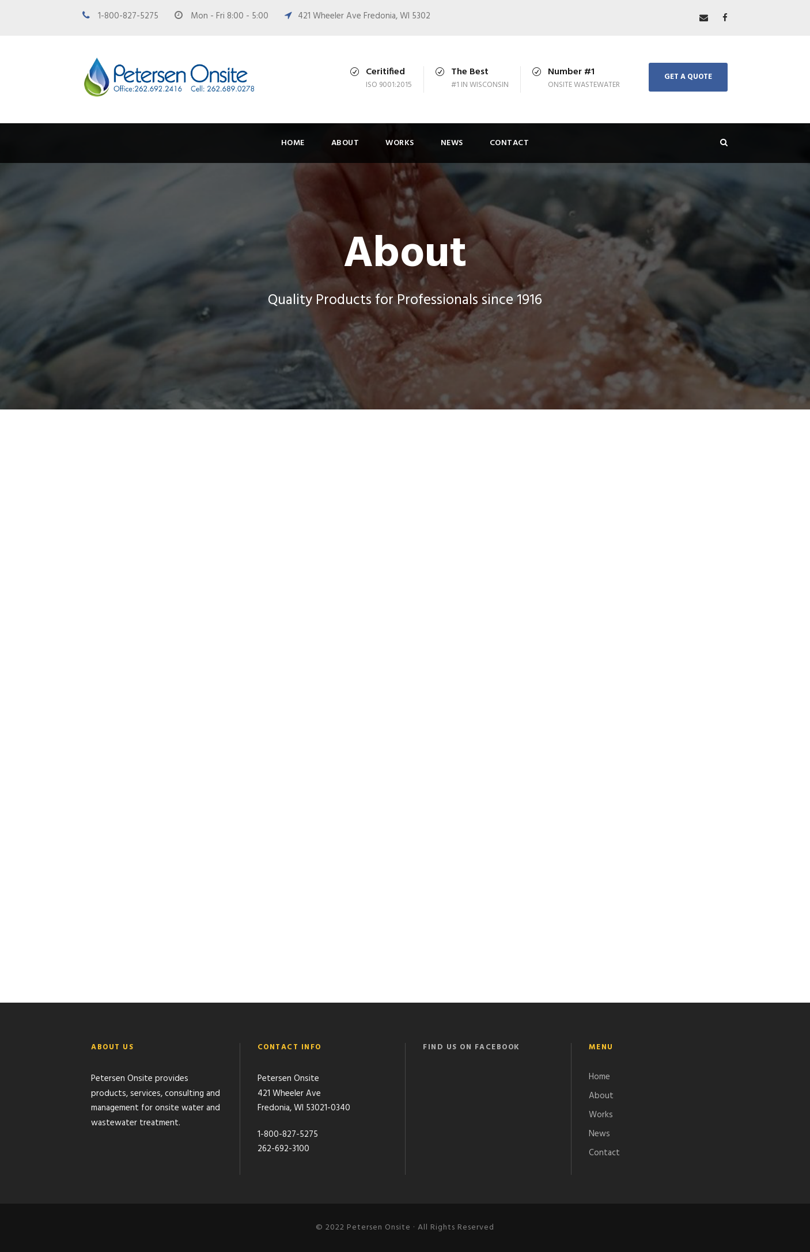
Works (399, 143)
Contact (509, 143)
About (345, 143)
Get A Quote (688, 77)
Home (293, 143)
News (452, 143)
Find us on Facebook (471, 1047)
